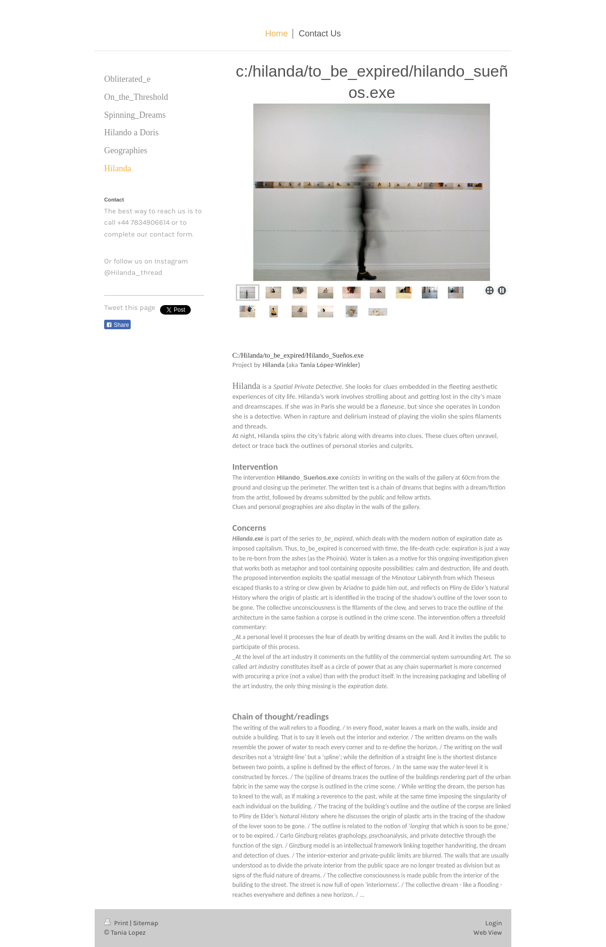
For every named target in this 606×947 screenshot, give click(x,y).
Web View (487, 933)
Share (117, 325)
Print (117, 923)
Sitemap (145, 923)
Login (493, 923)
